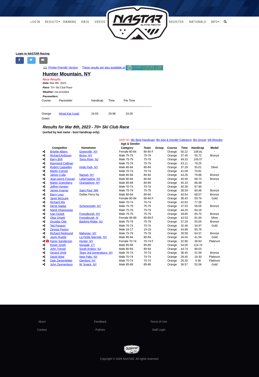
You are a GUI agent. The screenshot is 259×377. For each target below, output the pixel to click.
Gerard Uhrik (58, 252)
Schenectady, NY (90, 206)
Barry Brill (56, 159)
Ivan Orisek (57, 213)
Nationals (197, 21)
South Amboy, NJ (90, 248)
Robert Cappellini (61, 167)
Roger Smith (58, 245)
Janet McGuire (59, 198)
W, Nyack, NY (88, 264)
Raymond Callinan (61, 163)
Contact (42, 329)
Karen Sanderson (61, 241)
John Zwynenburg (61, 264)
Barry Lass (57, 194)
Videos (99, 21)
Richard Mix (57, 202)
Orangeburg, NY (89, 182)
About (42, 321)
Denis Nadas (58, 206)
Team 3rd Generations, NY (96, 252)
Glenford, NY (87, 260)
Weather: (48, 91)
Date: (46, 82)
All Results (215, 140)
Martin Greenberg (61, 182)
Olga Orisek (57, 217)
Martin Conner (59, 171)
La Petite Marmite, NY (93, 237)
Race (85, 21)
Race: (46, 87)
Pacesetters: (50, 96)
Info (214, 21)
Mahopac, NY (88, 233)
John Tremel (58, 248)
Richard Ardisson (61, 155)
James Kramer (59, 190)
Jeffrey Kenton (59, 186)
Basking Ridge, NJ (91, 221)
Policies (100, 329)
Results (51, 21)
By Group (200, 140)
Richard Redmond (61, 233)
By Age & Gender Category (174, 140)
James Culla (58, 174)
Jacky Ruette (58, 237)
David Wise (57, 256)
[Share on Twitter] (31, 60)
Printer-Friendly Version (60, 67)
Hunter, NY (86, 241)
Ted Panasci (58, 225)
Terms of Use (158, 321)
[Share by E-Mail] (43, 60)
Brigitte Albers (59, 151)
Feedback (100, 321)
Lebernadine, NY (90, 179)
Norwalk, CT (87, 245)
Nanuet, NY (86, 174)
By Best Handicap (143, 140)
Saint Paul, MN (88, 190)
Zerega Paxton (59, 229)
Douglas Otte (58, 221)
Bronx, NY (85, 155)
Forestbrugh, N (88, 217)
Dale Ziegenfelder (61, 260)
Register (176, 21)
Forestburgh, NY (89, 213)
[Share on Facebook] (20, 60)
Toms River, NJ (88, 159)
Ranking (69, 21)
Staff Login (159, 329)
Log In (35, 21)
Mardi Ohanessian (61, 210)
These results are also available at (103, 67)
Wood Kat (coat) (69, 113)
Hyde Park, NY (88, 167)
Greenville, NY (88, 151)
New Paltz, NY (88, 256)
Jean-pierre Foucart (62, 179)
